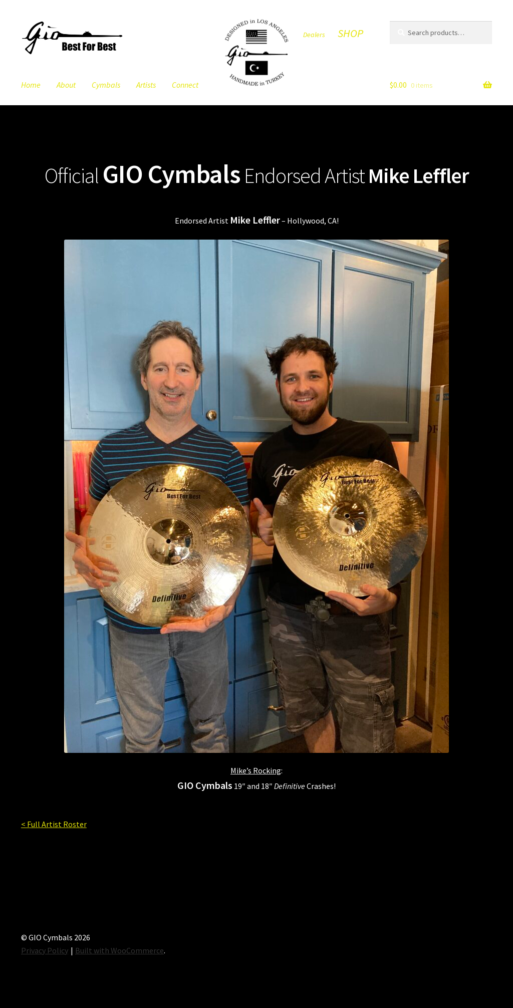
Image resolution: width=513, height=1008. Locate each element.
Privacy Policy (44, 950)
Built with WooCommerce (119, 950)
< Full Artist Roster (54, 824)
